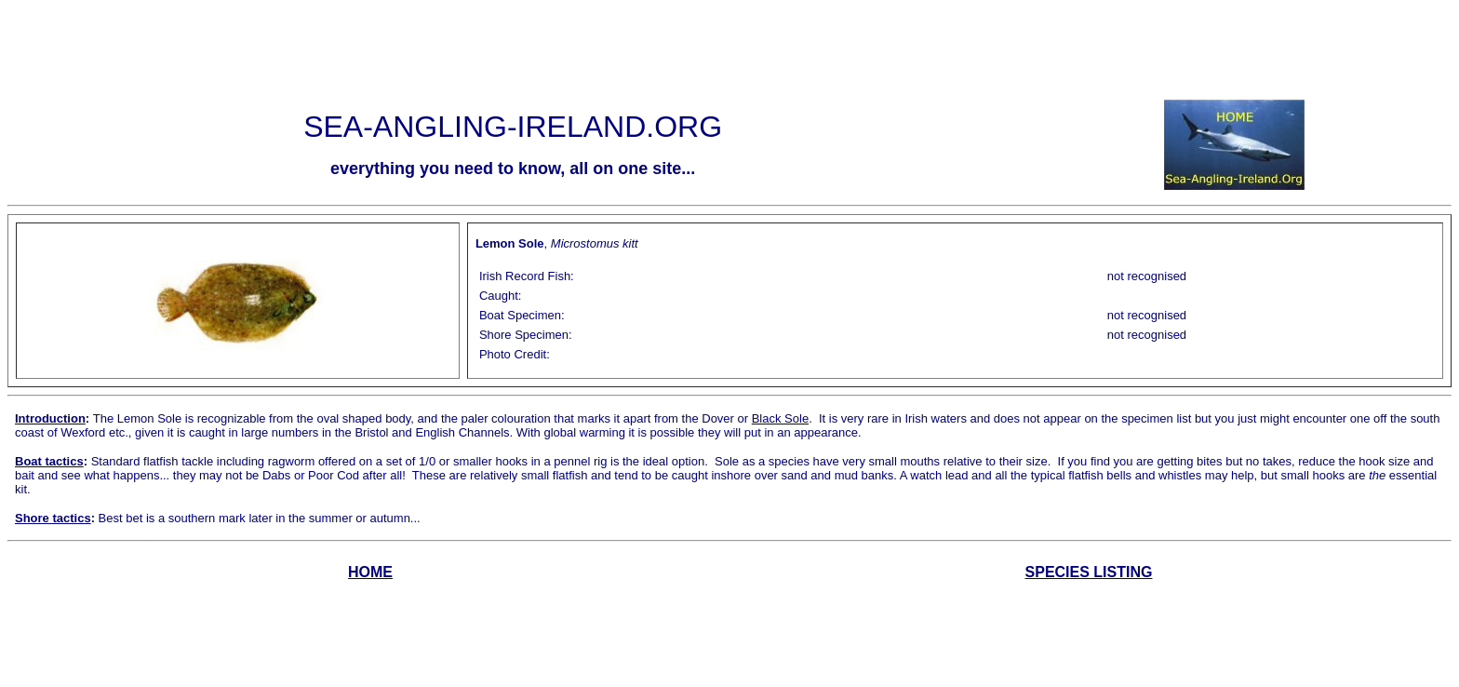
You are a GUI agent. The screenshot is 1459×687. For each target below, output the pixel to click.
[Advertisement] (729, 49)
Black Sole (780, 418)
